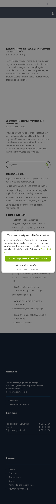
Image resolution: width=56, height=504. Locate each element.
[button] (28, 265)
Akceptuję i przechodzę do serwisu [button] (28, 258)
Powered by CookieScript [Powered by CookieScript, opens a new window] (28, 269)
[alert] (28, 252)
